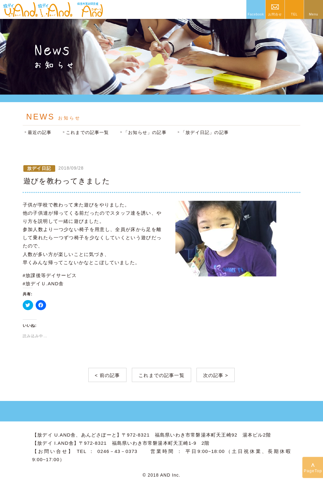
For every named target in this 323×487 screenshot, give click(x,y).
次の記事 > (215, 375)
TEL (294, 14)
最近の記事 (40, 132)
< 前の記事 (107, 375)
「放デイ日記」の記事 (205, 132)
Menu (313, 14)
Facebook (256, 14)
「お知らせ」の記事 (145, 132)
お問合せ (275, 14)
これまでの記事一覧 (87, 132)
